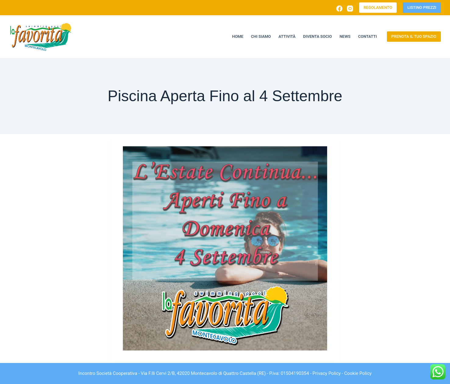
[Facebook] (339, 8)
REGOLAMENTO (378, 7)
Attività (287, 36)
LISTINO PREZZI (421, 7)
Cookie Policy (358, 373)
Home (237, 36)
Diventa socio (317, 36)
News (345, 36)
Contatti (367, 36)
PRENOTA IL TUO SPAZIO (413, 36)
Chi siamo (261, 36)
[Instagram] (350, 8)
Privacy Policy (326, 373)
